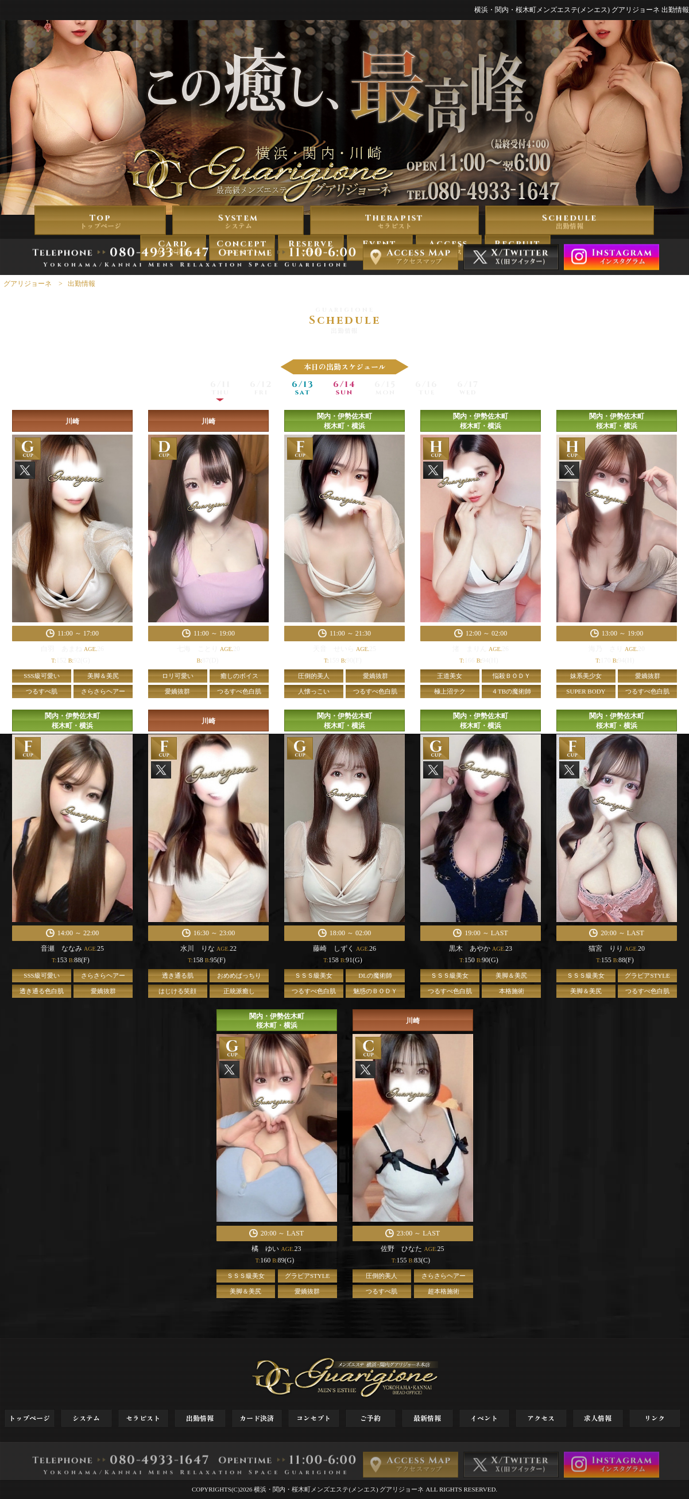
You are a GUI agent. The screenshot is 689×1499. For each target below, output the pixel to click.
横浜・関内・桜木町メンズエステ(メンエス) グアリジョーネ (339, 1489)
